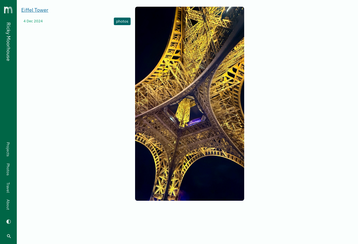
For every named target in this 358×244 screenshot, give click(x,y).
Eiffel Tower (34, 10)
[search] (9, 236)
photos (122, 21)
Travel (8, 187)
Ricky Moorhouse (8, 41)
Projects (8, 149)
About (8, 204)
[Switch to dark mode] (8, 221)
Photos (8, 169)
